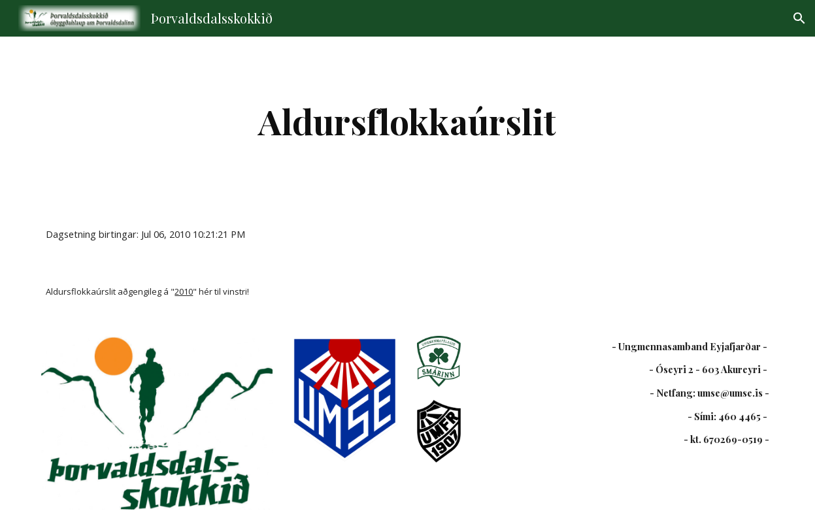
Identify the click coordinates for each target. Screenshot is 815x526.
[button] (799, 18)
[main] (407, 121)
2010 (184, 291)
